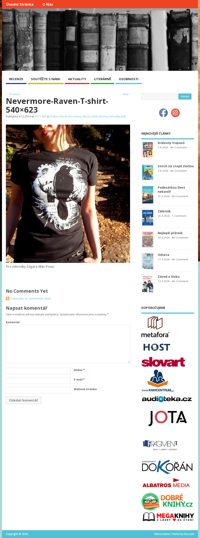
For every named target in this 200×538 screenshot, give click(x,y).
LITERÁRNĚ (102, 79)
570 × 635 (40, 116)
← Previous (13, 94)
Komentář (13, 322)
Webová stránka (85, 389)
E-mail (79, 379)
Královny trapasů (171, 143)
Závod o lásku (169, 276)
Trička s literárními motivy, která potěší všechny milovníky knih (88, 116)
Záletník (164, 211)
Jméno (79, 370)
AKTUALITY (77, 79)
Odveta (163, 255)
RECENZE (16, 79)
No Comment (178, 147)
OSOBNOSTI (129, 79)
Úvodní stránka (20, 4)
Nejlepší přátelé (170, 233)
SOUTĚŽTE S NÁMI (45, 79)
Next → (127, 94)
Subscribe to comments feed (31, 298)
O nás (47, 4)
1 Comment (179, 215)
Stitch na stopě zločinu (176, 166)
